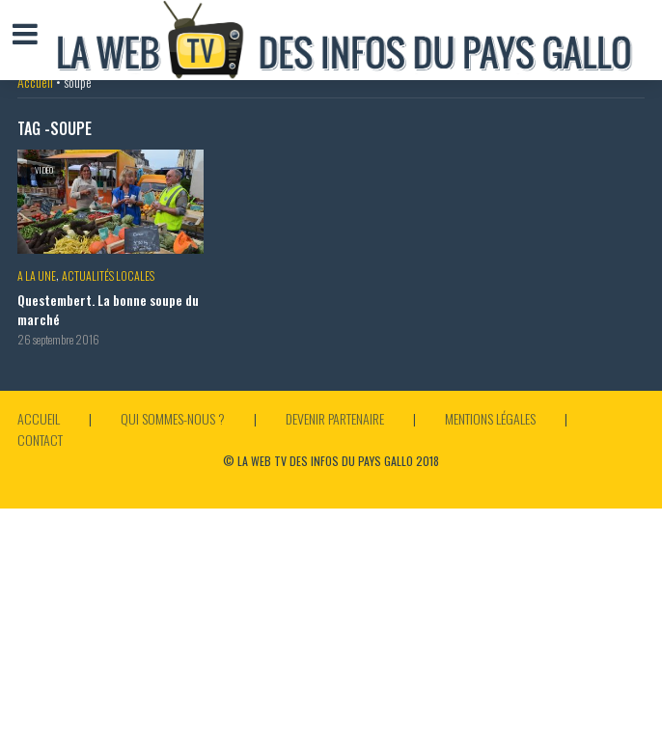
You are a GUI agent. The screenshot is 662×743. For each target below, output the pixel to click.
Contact (40, 439)
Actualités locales (108, 275)
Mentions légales (490, 418)
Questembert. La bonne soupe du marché (108, 309)
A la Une (36, 275)
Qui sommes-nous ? (173, 418)
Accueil (35, 81)
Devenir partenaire (335, 418)
